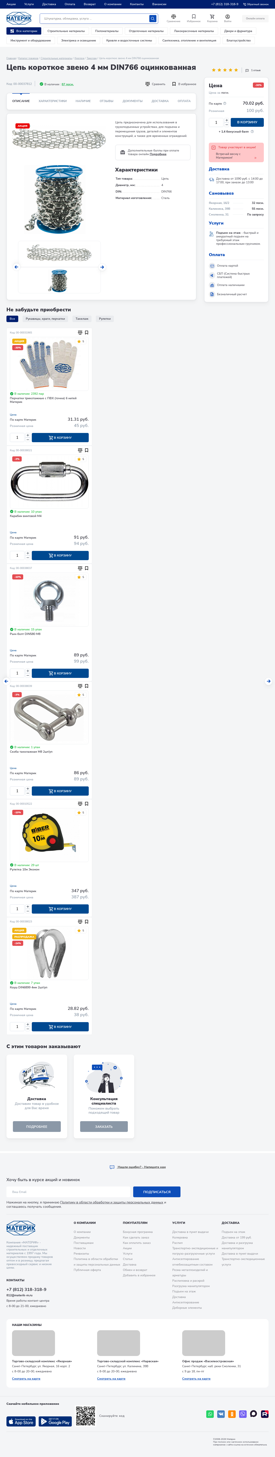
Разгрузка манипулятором (191, 1286)
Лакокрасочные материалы (194, 31)
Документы (133, 101)
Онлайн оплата (255, 18)
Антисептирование (185, 1302)
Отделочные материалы (146, 31)
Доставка (49, 4)
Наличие (83, 101)
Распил (177, 1243)
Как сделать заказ (136, 1237)
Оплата (70, 4)
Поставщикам (83, 1243)
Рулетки (105, 319)
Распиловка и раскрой (188, 1281)
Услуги (29, 4)
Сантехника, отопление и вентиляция (189, 40)
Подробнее (158, 154)
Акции (11, 4)
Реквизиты (81, 1254)
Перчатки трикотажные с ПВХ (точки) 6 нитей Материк (43, 400)
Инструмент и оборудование (31, 40)
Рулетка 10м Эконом (24, 871)
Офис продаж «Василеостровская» (208, 1361)
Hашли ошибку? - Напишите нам (137, 1167)
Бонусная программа (138, 1232)
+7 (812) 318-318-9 (224, 4)
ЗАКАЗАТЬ (104, 1128)
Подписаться (157, 1192)
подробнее (37, 1128)
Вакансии (159, 4)
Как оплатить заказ (137, 1243)
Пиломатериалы (107, 31)
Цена (13, 414)
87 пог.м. (68, 84)
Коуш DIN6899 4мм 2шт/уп (28, 989)
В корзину (247, 122)
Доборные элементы (187, 1308)
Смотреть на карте (26, 1379)
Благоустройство (239, 40)
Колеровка (180, 1237)
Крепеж (79, 58)
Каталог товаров (28, 58)
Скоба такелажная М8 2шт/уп (31, 752)
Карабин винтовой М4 (25, 516)
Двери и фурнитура (238, 31)
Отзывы (106, 101)
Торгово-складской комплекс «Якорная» (42, 1361)
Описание (21, 101)
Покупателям (135, 1223)
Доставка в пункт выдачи (190, 1232)
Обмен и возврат (135, 1270)
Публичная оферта (87, 1270)
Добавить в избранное (139, 1275)
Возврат (90, 4)
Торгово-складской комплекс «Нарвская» (128, 1361)
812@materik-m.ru (19, 1295)
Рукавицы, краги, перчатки (45, 319)
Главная (11, 58)
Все (12, 319)
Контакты (137, 4)
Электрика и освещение (78, 40)
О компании (112, 4)
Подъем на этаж (184, 1292)
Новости (80, 1248)
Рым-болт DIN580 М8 (25, 634)
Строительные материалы (66, 31)
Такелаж (92, 58)
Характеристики (53, 101)
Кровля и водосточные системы (129, 40)
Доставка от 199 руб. (237, 1237)
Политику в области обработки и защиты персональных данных (111, 1202)
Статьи (128, 1259)
